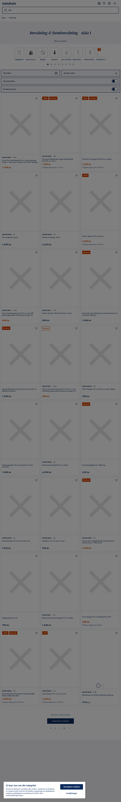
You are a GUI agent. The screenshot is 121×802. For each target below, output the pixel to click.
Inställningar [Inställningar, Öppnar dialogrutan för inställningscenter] (71, 793)
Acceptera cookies (72, 787)
